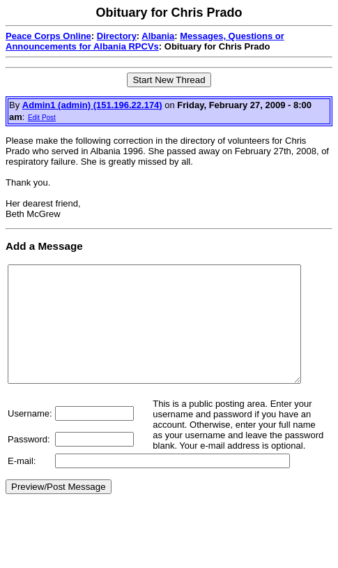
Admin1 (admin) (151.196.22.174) (92, 105)
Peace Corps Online (48, 36)
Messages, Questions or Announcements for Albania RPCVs (145, 41)
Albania (157, 36)
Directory (117, 36)
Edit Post (42, 117)
